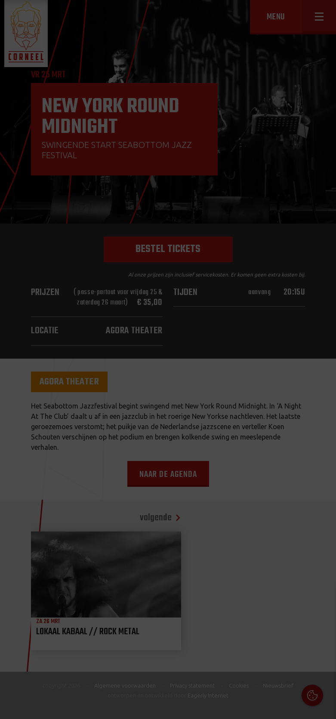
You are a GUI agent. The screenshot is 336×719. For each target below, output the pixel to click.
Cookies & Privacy (232, 602)
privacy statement (292, 626)
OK (323, 706)
